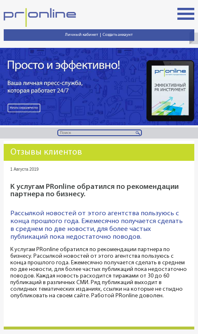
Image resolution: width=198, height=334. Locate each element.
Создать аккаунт (118, 35)
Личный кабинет (81, 35)
